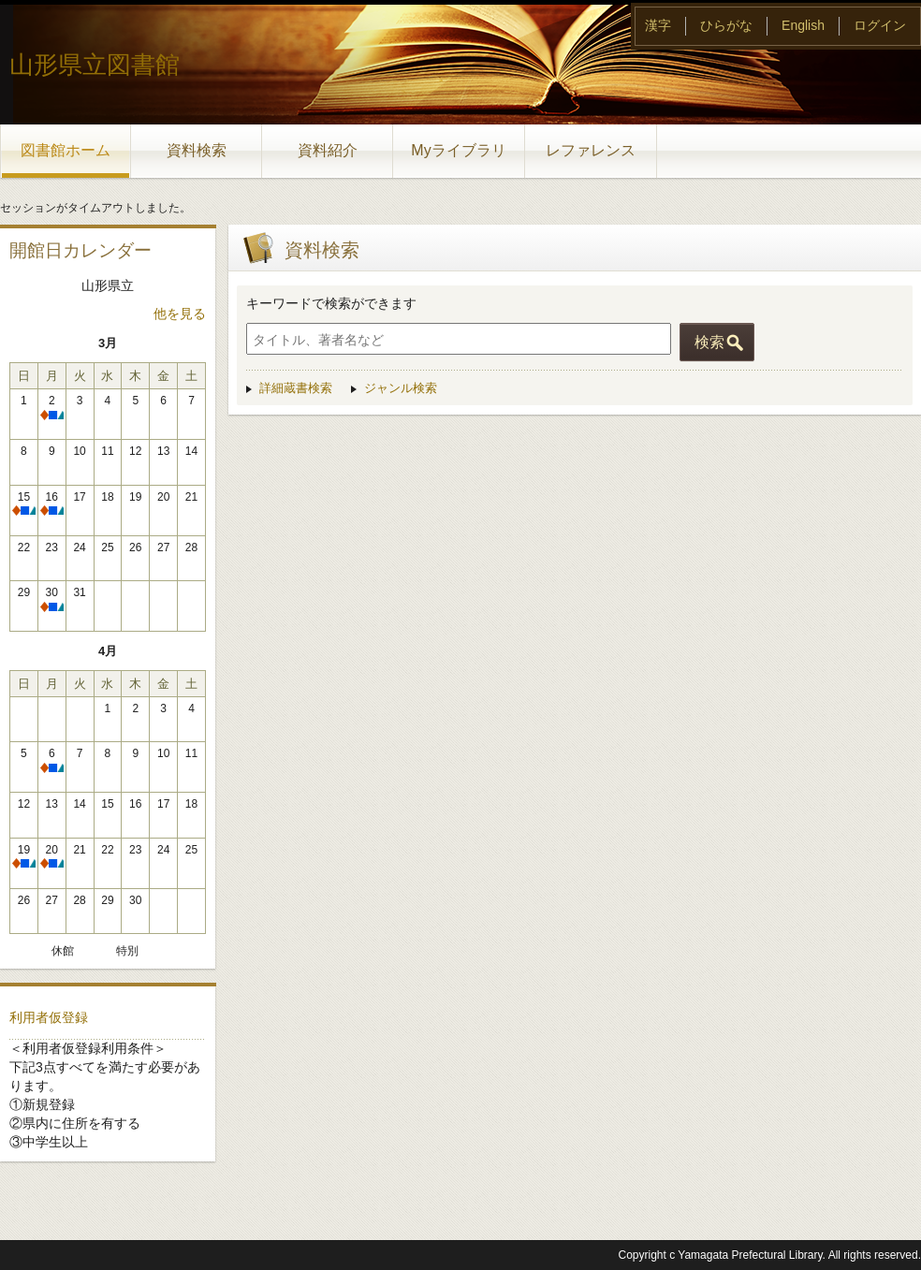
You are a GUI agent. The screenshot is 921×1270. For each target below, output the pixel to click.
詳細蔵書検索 (295, 388)
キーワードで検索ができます (331, 303)
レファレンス (591, 150)
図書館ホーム (65, 150)
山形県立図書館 (94, 65)
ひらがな (726, 25)
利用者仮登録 (48, 1017)
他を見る (180, 313)
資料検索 (197, 150)
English (803, 25)
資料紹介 (328, 150)
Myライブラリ (458, 150)
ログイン (880, 25)
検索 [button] (709, 342)
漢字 (658, 25)
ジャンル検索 (400, 388)
